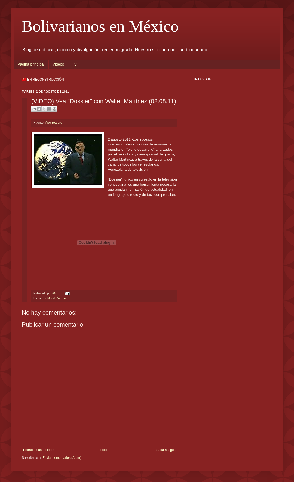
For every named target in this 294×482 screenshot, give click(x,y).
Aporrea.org (53, 122)
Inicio (103, 450)
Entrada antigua (164, 450)
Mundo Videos (56, 298)
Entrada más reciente (38, 450)
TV (74, 64)
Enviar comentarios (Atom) (61, 458)
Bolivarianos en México (100, 26)
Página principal (31, 64)
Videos (58, 64)
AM (54, 293)
